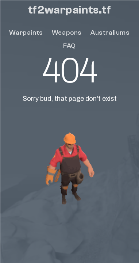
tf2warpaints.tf (69, 10)
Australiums (110, 33)
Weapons (67, 33)
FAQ (69, 46)
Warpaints (26, 33)
